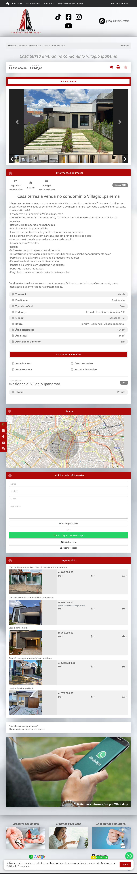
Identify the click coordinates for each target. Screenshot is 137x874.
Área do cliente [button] (118, 3)
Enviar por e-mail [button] (68, 523)
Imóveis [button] (16, 3)
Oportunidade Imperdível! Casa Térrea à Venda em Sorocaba (38, 567)
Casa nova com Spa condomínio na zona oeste (31, 597)
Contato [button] (48, 3)
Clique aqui (14, 729)
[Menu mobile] (7, 3)
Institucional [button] (32, 3)
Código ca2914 (58, 45)
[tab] (17, 81)
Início (12, 45)
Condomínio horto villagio (21, 688)
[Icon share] (58, 16)
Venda (22, 45)
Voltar (125, 45)
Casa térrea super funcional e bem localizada (30, 658)
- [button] (10, 422)
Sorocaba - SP (34, 45)
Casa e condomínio (18, 627)
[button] (18, 122)
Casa (46, 45)
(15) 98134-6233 (118, 21)
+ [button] (10, 418)
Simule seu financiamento (70, 3)
